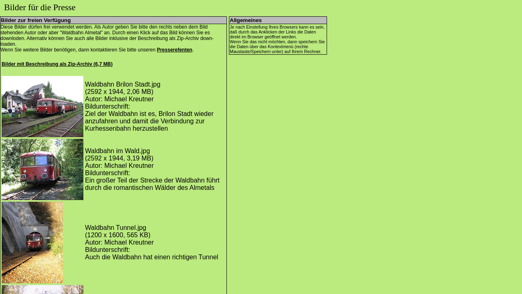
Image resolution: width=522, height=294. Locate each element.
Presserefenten (175, 50)
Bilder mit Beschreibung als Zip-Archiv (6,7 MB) (57, 64)
